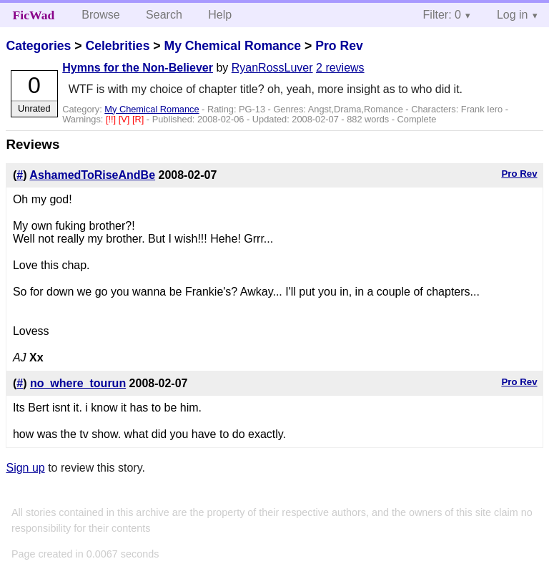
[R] (139, 119)
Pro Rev (339, 46)
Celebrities (117, 46)
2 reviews (340, 68)
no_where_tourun (78, 383)
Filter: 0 (442, 15)
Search (164, 15)
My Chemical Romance (232, 46)
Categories (38, 46)
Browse (100, 15)
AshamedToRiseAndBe (92, 175)
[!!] (112, 119)
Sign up (25, 468)
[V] (125, 119)
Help (220, 15)
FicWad (34, 15)
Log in (512, 15)
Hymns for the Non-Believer (137, 68)
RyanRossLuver (272, 68)
